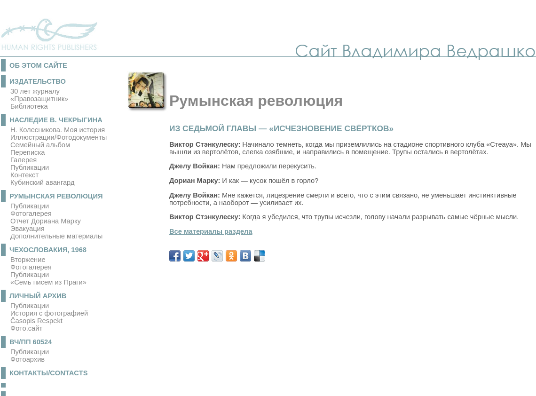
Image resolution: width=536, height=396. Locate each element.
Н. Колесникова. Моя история (57, 130)
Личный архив (37, 296)
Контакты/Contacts (48, 373)
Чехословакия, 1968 (48, 249)
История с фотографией (49, 313)
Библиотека (29, 106)
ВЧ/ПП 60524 (30, 342)
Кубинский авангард (42, 182)
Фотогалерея (31, 213)
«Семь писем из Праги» (48, 282)
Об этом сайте (38, 65)
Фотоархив (27, 359)
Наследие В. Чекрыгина (55, 120)
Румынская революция (56, 196)
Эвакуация (27, 228)
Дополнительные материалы (56, 236)
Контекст (24, 175)
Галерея (23, 160)
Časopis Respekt (36, 321)
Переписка (27, 152)
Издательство (37, 81)
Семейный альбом (40, 145)
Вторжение (28, 259)
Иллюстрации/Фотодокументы (58, 137)
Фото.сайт (26, 328)
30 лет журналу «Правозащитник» (39, 95)
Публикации (29, 167)
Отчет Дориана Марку (45, 221)
